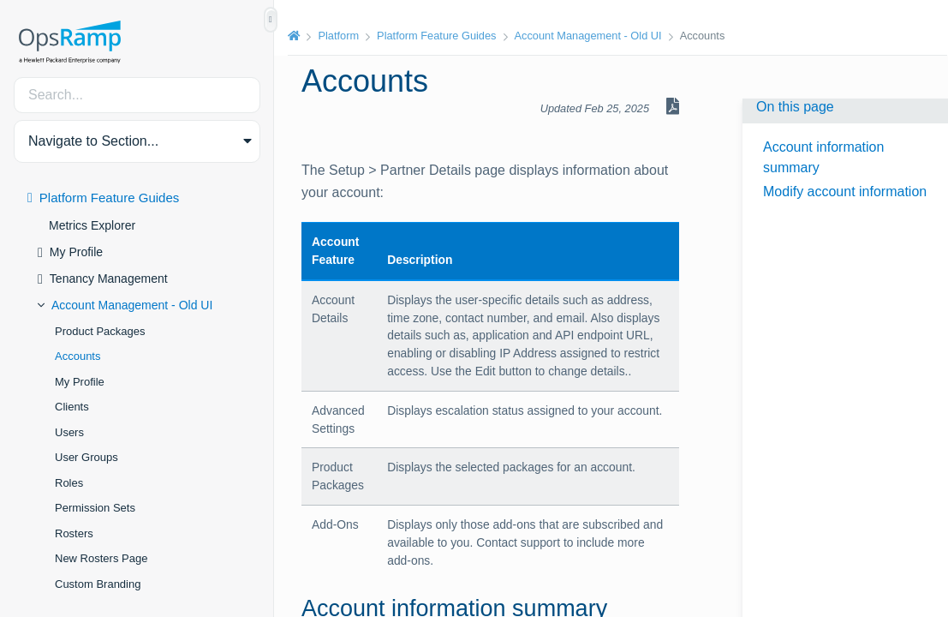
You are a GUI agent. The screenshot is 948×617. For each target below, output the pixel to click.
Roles (69, 482)
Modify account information (845, 191)
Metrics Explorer (92, 225)
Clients (72, 406)
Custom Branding (97, 584)
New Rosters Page (101, 558)
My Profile (76, 252)
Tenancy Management (109, 278)
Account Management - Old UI (131, 305)
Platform (338, 35)
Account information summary (823, 157)
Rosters (74, 533)
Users (69, 432)
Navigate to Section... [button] (93, 141)
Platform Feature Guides (109, 197)
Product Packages (100, 331)
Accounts (77, 356)
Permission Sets (95, 507)
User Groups (86, 457)
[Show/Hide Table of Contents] (270, 20)
